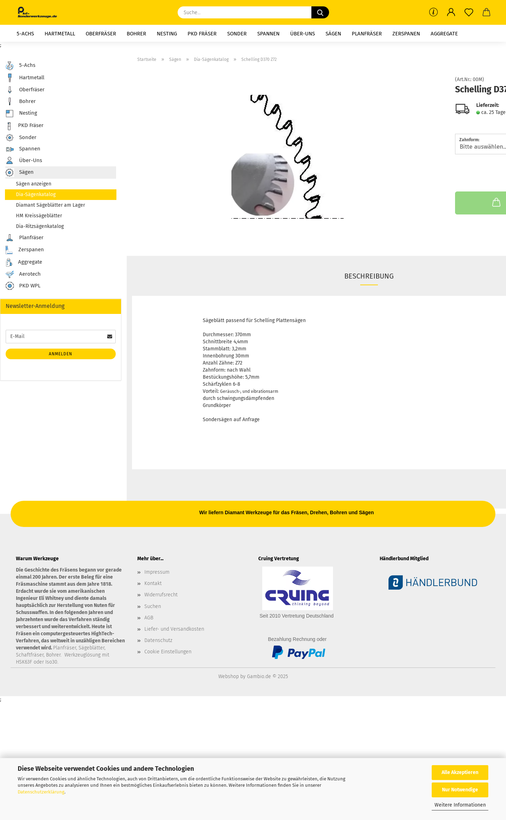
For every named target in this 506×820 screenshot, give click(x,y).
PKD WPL (22, 286)
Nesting (167, 33)
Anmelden (60, 353)
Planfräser (367, 33)
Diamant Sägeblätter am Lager (50, 205)
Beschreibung (369, 276)
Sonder (237, 33)
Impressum (156, 572)
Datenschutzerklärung (41, 792)
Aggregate (444, 33)
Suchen (152, 606)
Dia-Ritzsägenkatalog (40, 226)
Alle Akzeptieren (460, 772)
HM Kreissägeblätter (39, 216)
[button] (451, 12)
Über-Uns (302, 33)
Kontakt (153, 583)
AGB (148, 618)
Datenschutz (158, 640)
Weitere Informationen (460, 805)
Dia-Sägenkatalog (36, 194)
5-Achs (25, 33)
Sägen (333, 33)
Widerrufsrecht (161, 595)
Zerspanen (406, 33)
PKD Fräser (202, 33)
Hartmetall (60, 33)
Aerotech (23, 274)
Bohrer (136, 33)
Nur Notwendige (460, 790)
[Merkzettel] (469, 12)
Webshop (228, 676)
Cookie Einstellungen (167, 652)
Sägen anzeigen (33, 184)
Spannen (268, 33)
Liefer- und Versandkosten (174, 629)
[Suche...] (320, 12)
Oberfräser (101, 33)
